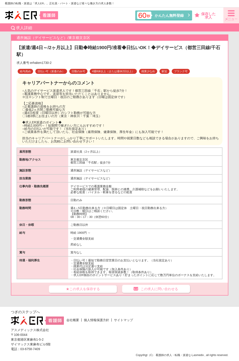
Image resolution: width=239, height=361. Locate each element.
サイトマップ (123, 320)
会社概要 (72, 320)
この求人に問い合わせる (159, 289)
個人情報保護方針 (96, 320)
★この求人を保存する (83, 289)
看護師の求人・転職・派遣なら (175, 355)
